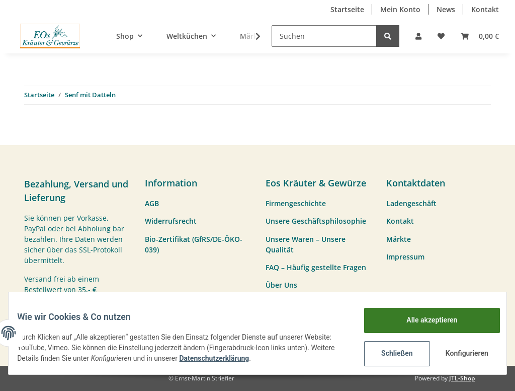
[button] (418, 36)
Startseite (347, 9)
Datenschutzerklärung (271, 358)
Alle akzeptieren (424, 320)
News (446, 9)
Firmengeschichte (296, 203)
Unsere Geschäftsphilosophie (316, 221)
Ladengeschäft (411, 203)
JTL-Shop (462, 378)
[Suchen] (324, 36)
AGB (152, 203)
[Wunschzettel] (441, 36)
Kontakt (485, 9)
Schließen (389, 353)
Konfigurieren (460, 353)
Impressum (405, 257)
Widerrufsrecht (171, 221)
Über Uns (281, 285)
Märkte (398, 239)
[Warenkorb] (480, 36)
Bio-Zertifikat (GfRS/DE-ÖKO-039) (193, 244)
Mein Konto (400, 9)
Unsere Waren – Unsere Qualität (306, 244)
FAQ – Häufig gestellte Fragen (316, 267)
